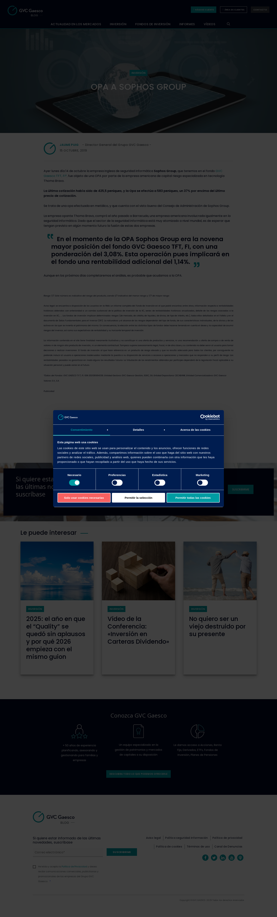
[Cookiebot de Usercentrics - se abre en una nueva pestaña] (203, 417)
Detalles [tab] (138, 429)
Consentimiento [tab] (82, 429)
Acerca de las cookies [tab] (195, 429)
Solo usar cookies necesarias (84, 497)
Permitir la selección (138, 497)
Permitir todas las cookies (193, 497)
